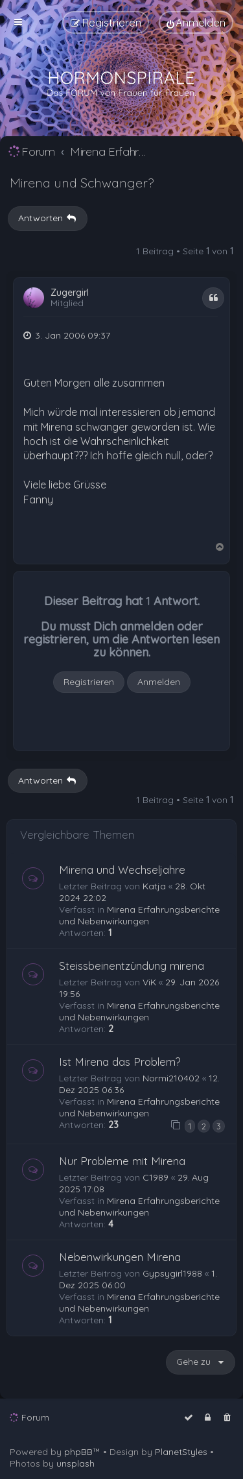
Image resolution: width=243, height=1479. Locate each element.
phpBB (78, 1452)
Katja (154, 886)
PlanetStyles (181, 1452)
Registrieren (89, 682)
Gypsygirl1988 (172, 1273)
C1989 (155, 1177)
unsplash (75, 1463)
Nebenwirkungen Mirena (120, 1257)
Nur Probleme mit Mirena (122, 1161)
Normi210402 (171, 1078)
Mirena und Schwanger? (82, 182)
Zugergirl (70, 292)
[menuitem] (196, 22)
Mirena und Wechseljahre (122, 869)
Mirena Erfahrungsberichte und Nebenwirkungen (139, 915)
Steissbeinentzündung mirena (131, 965)
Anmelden (158, 682)
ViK (149, 982)
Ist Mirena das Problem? (120, 1061)
